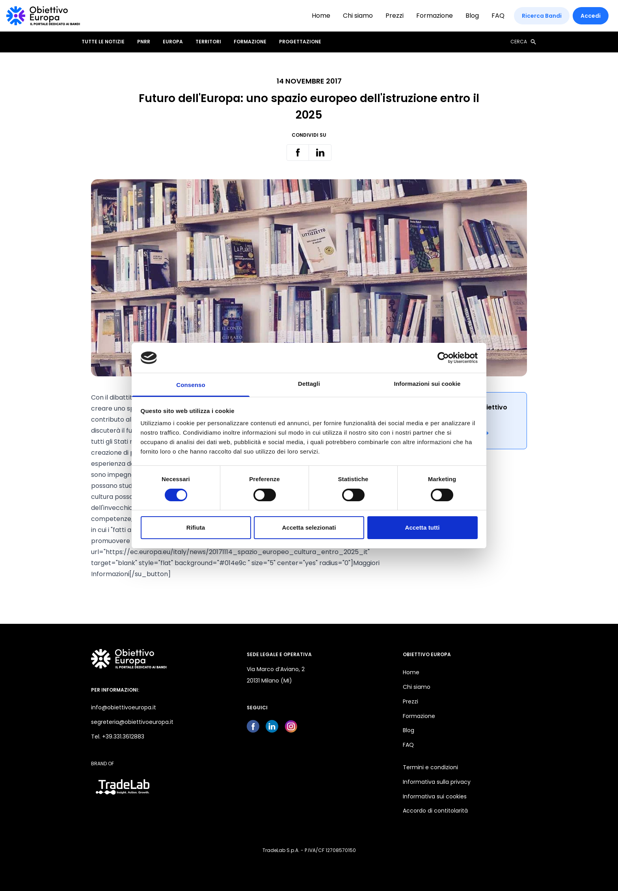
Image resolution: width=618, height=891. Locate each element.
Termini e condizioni (430, 767)
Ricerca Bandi (542, 16)
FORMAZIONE (250, 42)
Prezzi (394, 15)
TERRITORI (208, 42)
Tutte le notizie (103, 42)
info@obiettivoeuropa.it (123, 707)
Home (321, 15)
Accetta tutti (422, 527)
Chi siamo (358, 15)
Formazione (434, 15)
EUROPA (173, 42)
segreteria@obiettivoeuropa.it (132, 722)
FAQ (497, 15)
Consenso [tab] (190, 384)
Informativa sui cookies (435, 796)
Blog (472, 15)
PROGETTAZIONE (300, 42)
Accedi (591, 16)
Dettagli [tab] (309, 383)
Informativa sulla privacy (437, 782)
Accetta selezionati (309, 527)
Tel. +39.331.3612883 (117, 736)
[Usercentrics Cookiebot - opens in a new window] (443, 358)
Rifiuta (195, 527)
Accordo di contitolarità (435, 811)
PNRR (143, 42)
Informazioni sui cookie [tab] (427, 383)
